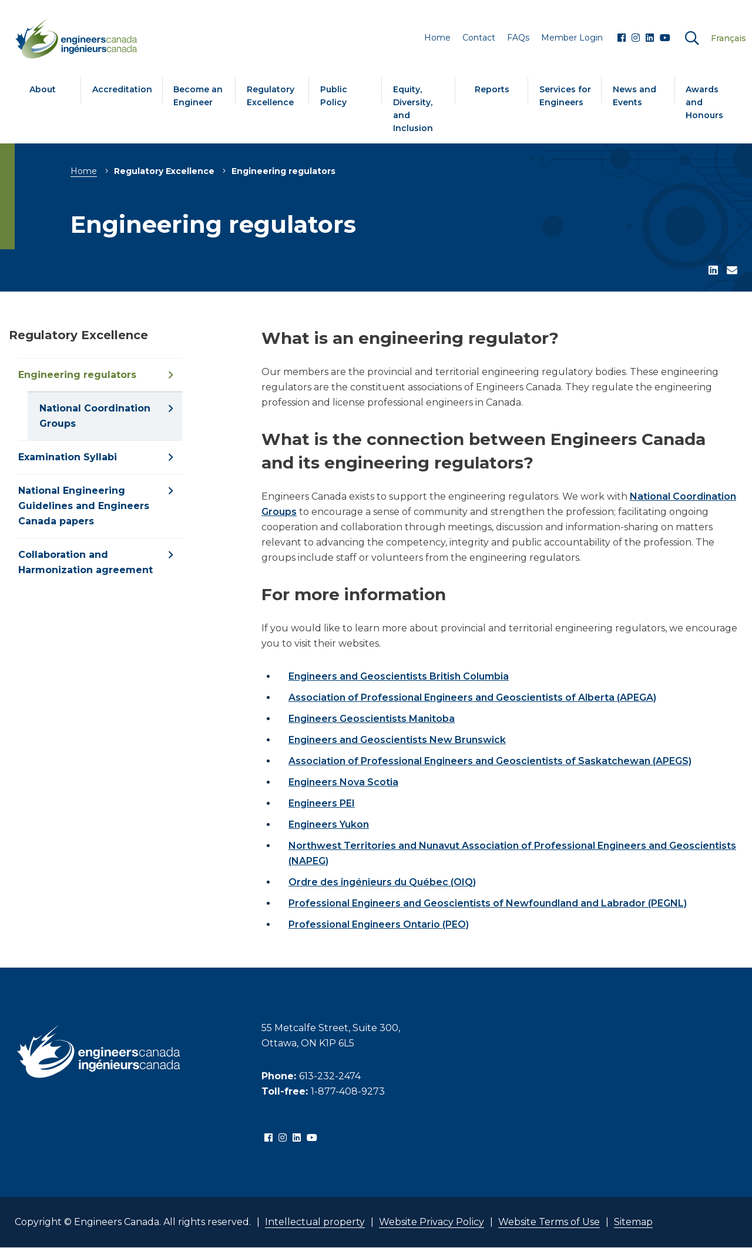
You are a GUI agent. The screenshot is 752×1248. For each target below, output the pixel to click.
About (42, 89)
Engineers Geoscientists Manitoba (371, 718)
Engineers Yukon (328, 824)
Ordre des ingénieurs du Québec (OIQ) (382, 882)
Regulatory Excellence (270, 96)
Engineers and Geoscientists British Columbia (398, 676)
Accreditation (122, 89)
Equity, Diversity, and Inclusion (413, 108)
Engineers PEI (321, 803)
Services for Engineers (565, 96)
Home (83, 171)
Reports (492, 89)
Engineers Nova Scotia (343, 782)
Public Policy (333, 96)
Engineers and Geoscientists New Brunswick (397, 739)
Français (728, 38)
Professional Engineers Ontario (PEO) (378, 924)
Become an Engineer (198, 96)
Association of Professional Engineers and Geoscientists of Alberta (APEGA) (472, 697)
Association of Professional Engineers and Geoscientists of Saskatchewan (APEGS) (489, 761)
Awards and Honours (704, 102)
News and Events (634, 96)
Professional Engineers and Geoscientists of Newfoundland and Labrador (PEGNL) (487, 903)
